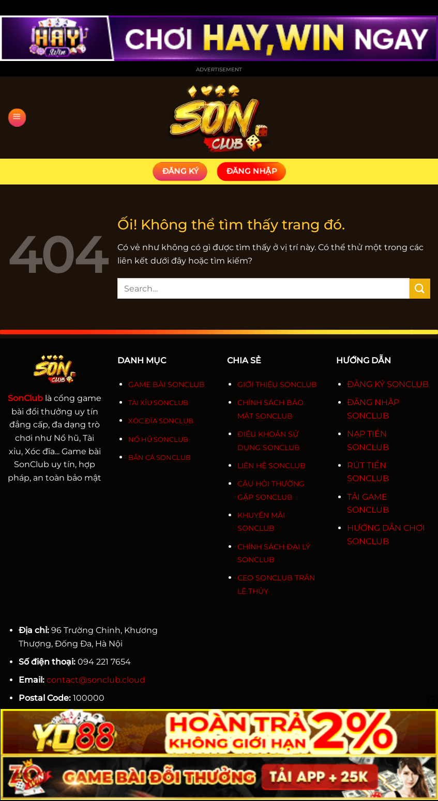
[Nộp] (420, 289)
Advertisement (219, 69)
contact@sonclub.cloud (96, 680)
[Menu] (16, 117)
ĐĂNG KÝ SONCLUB (388, 384)
